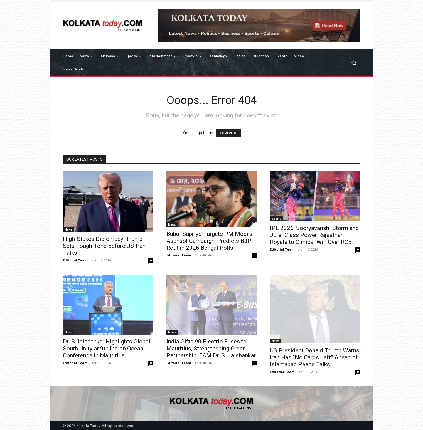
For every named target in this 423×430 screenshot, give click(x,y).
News (68, 229)
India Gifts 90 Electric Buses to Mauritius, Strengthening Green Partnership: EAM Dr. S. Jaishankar (211, 348)
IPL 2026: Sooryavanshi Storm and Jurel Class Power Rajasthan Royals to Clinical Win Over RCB (314, 235)
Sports (276, 219)
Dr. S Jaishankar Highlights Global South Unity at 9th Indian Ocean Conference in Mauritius (106, 348)
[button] (353, 62)
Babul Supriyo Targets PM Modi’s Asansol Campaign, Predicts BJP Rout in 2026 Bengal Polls (209, 241)
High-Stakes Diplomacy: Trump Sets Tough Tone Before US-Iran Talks (104, 246)
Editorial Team (75, 260)
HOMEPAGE (228, 133)
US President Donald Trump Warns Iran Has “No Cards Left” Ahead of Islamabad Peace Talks (314, 357)
